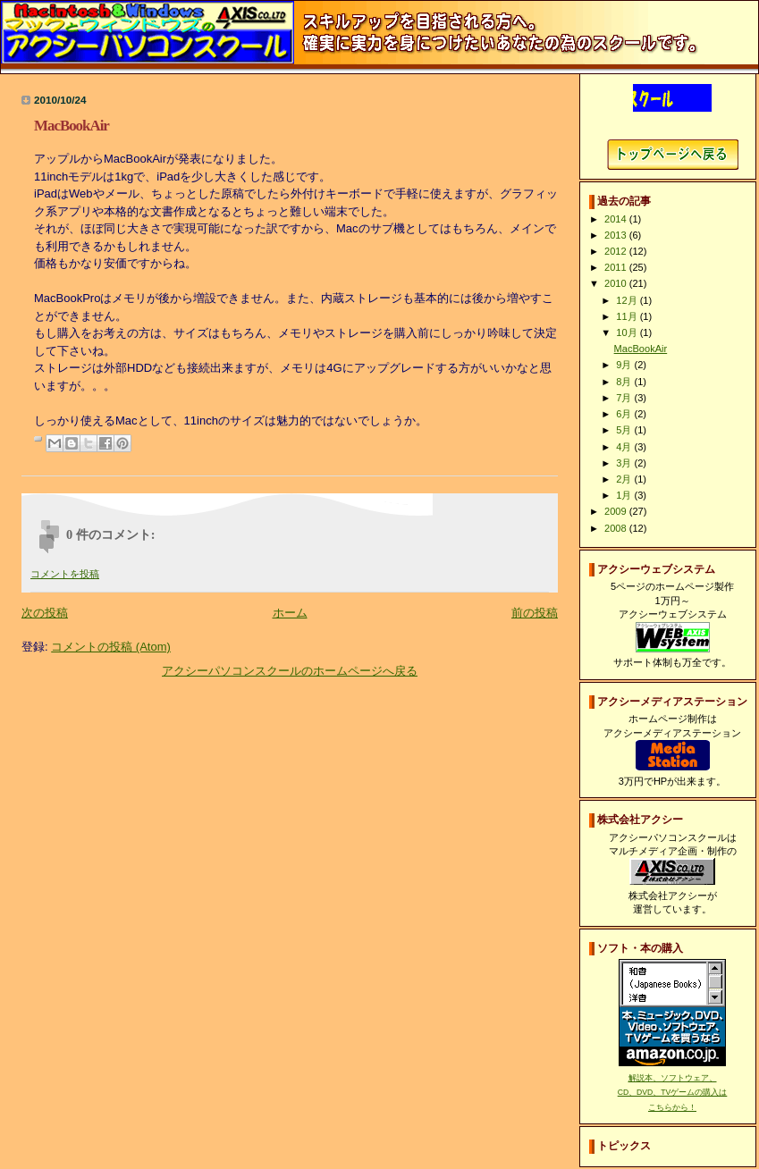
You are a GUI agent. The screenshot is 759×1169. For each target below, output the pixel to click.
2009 (616, 511)
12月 (627, 300)
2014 (616, 219)
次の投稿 (44, 612)
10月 (627, 332)
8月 (625, 381)
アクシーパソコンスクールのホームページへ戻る (289, 670)
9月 (625, 364)
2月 (625, 479)
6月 (625, 413)
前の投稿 (534, 612)
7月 (625, 397)
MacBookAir (641, 348)
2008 (616, 528)
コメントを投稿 (64, 573)
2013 (616, 235)
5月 (625, 430)
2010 (616, 283)
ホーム (290, 612)
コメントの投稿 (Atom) (111, 646)
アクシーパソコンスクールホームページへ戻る (672, 154)
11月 (627, 316)
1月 (625, 495)
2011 (616, 267)
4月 (625, 447)
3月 (625, 463)
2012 (616, 251)
